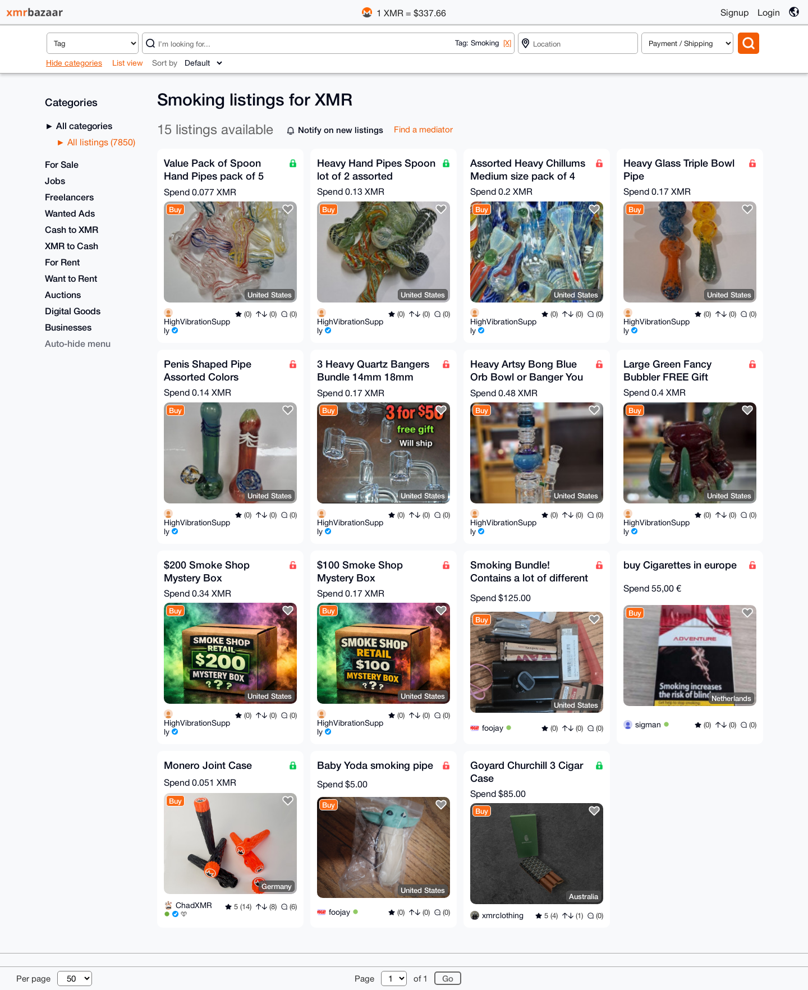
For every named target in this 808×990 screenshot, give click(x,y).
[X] (507, 43)
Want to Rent (71, 278)
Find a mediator (423, 129)
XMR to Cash (71, 245)
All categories (83, 125)
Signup (734, 12)
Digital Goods (72, 310)
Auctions (63, 294)
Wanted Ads (70, 213)
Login (769, 12)
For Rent (62, 261)
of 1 (421, 978)
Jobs (55, 180)
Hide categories (74, 62)
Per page (33, 978)
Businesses (68, 327)
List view (127, 62)
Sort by (164, 62)
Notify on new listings (340, 130)
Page (364, 978)
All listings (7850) (100, 142)
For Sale (62, 164)
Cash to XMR (71, 229)
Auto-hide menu (78, 343)
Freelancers (69, 196)
